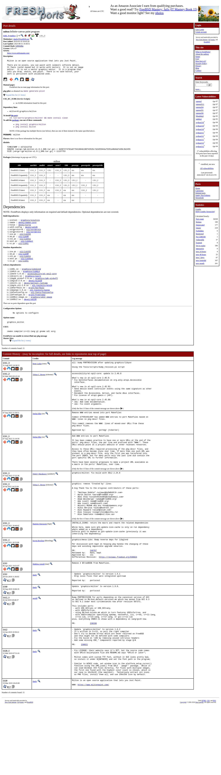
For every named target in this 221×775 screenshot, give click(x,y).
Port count (200, 219)
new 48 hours (201, 254)
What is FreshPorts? (203, 52)
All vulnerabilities (207, 168)
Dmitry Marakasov (40, 510)
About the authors (202, 54)
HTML (204, 770)
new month (200, 263)
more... (198, 89)
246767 (93, 599)
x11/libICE (25, 243)
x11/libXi (24, 254)
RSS (214, 770)
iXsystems (211, 39)
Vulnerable (200, 240)
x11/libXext (27, 251)
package (15, 125)
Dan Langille (199, 771)
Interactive (200, 249)
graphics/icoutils (30, 227)
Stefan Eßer (37, 439)
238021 (84, 707)
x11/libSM (24, 246)
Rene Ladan (37, 381)
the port (14, 120)
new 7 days (200, 257)
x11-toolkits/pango (40, 305)
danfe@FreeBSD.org (21, 39)
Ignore (198, 228)
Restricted (200, 234)
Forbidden (200, 231)
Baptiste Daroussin (40, 567)
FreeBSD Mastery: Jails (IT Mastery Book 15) (168, 9)
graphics (12, 36)
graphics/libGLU (31, 284)
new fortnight (201, 260)
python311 (200, 133)
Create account (201, 32)
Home (197, 188)
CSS (208, 770)
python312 (200, 143)
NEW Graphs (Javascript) (205, 211)
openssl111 (200, 104)
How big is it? (200, 61)
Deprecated (200, 225)
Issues (197, 56)
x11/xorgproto (33, 238)
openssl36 (199, 113)
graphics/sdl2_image (41, 313)
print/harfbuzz (36, 302)
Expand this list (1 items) (21, 358)
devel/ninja (25, 233)
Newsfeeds (199, 198)
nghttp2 (199, 119)
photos (159, 13)
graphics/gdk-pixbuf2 (46, 292)
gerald (35, 651)
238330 (93, 682)
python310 (200, 122)
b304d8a (19, 46)
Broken (198, 222)
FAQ (197, 59)
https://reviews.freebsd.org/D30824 (118, 607)
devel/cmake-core (27, 230)
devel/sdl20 (31, 235)
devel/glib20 (35, 294)
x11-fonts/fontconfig (42, 308)
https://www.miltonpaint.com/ (18, 53)
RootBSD (207, 42)
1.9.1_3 (6, 36)
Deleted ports (200, 193)
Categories (199, 191)
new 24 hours (201, 251)
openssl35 (199, 110)
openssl (199, 101)
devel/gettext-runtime (36, 297)
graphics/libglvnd (31, 281)
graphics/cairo (33, 289)
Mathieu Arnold (39, 614)
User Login (199, 29)
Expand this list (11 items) (15, 99)
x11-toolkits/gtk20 (42, 300)
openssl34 (199, 107)
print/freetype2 (36, 310)
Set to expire (200, 246)
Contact (198, 70)
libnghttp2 (200, 116)
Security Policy (201, 63)
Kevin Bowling (38, 587)
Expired (199, 243)
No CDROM (201, 237)
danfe (35, 625)
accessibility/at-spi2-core (41, 286)
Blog (197, 68)
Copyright (183, 771)
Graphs (198, 209)
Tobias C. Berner (39, 393)
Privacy (198, 66)
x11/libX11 (25, 248)
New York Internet (201, 39)
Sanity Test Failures (202, 195)
